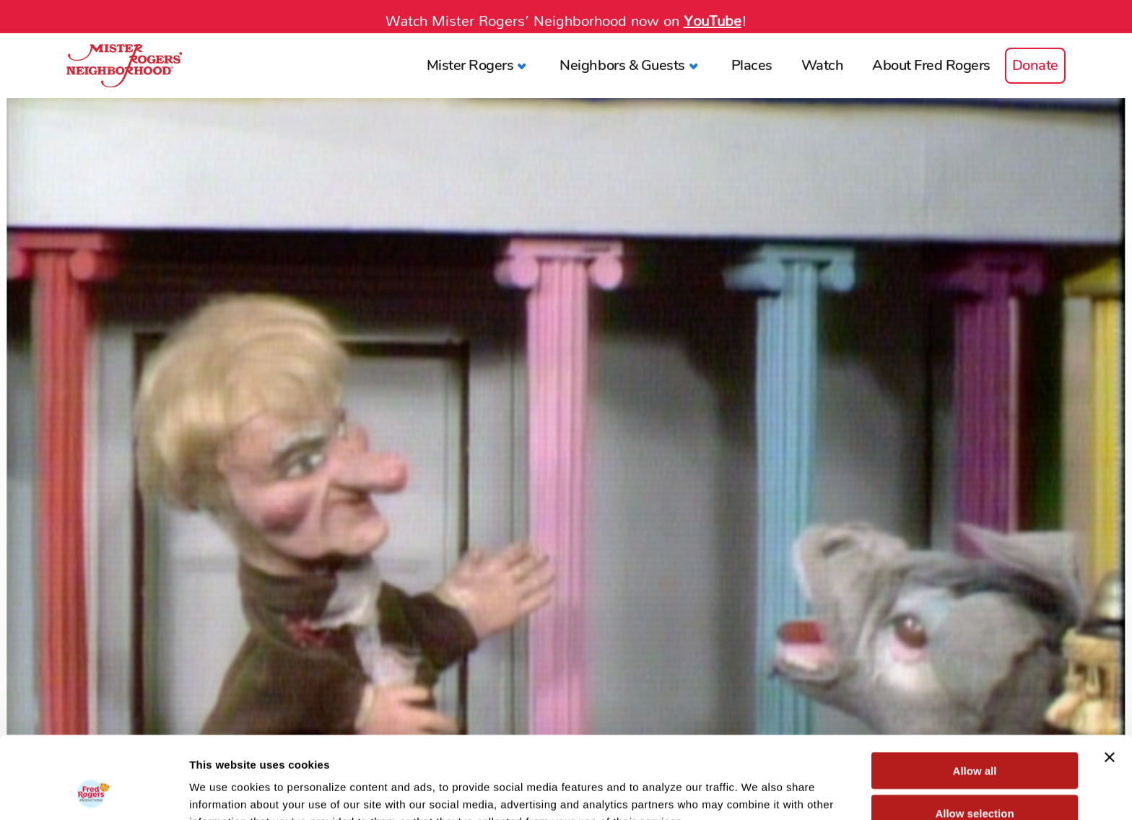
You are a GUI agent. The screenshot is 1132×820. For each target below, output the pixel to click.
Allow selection (974, 736)
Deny (975, 778)
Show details (757, 791)
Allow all (975, 693)
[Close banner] (1110, 680)
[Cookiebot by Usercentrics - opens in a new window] (93, 792)
